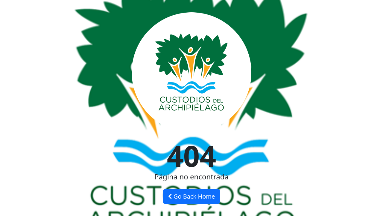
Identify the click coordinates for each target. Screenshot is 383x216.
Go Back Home (191, 196)
